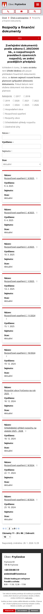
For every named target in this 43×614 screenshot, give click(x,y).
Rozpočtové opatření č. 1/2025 (21, 281)
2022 (36, 100)
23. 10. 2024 (9, 507)
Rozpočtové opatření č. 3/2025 (21, 178)
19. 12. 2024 (9, 363)
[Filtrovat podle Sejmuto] (21, 155)
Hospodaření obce (14, 109)
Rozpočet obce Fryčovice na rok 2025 (20, 392)
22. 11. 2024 (9, 473)
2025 (27, 105)
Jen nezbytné (22, 610)
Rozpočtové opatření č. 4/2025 (21, 212)
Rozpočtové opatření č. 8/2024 (21, 499)
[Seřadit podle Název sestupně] (9, 133)
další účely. (28, 598)
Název (5, 133)
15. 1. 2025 (9, 326)
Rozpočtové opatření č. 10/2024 (19, 354)
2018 (27, 96)
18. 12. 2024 (9, 401)
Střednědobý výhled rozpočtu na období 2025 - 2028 (20, 429)
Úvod (4, 18)
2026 (36, 105)
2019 (7, 100)
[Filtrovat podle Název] (21, 137)
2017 (18, 96)
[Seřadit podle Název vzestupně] (9, 132)
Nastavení (34, 610)
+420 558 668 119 (11, 569)
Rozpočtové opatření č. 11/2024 (19, 317)
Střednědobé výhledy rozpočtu (20, 122)
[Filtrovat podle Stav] (21, 164)
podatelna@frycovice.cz (15, 573)
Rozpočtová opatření (15, 113)
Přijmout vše (9, 610)
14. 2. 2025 (9, 288)
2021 (27, 100)
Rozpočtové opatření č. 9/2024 (21, 465)
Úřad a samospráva (19, 18)
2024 (17, 105)
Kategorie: (7, 96)
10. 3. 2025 (9, 254)
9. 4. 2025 (8, 186)
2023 (7, 105)
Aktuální (8, 198)
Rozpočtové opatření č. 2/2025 (21, 247)
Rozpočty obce (12, 118)
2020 (17, 100)
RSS (29, 38)
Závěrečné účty (12, 126)
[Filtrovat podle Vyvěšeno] (21, 146)
